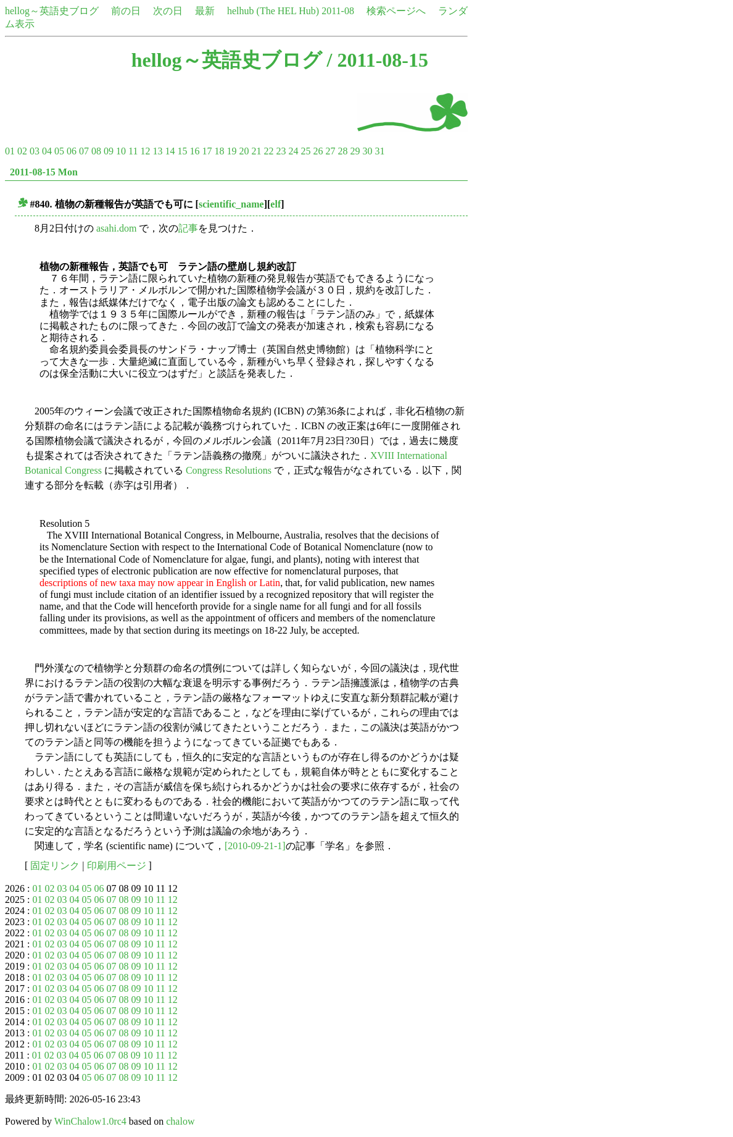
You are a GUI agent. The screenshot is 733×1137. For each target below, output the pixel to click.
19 (231, 151)
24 (293, 151)
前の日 (126, 11)
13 (157, 151)
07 (84, 151)
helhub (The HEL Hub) (273, 11)
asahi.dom (116, 228)
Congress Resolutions (228, 470)
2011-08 (337, 11)
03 (34, 151)
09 (109, 151)
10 (121, 151)
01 (10, 151)
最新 (205, 11)
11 (133, 151)
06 (72, 151)
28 (342, 151)
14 (170, 151)
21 (256, 151)
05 (59, 151)
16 (194, 151)
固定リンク (55, 865)
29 (355, 151)
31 (379, 151)
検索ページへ (396, 11)
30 (367, 151)
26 (318, 151)
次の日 (168, 11)
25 (305, 151)
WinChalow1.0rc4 (90, 1121)
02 (22, 151)
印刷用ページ (116, 865)
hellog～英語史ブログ (52, 11)
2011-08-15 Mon (44, 172)
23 (281, 151)
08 (96, 151)
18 (219, 151)
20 (244, 151)
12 (145, 151)
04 (47, 151)
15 (182, 151)
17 (207, 151)
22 (268, 151)
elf (275, 204)
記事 (188, 228)
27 (330, 151)
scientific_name (231, 204)
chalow (180, 1121)
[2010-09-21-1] (255, 846)
